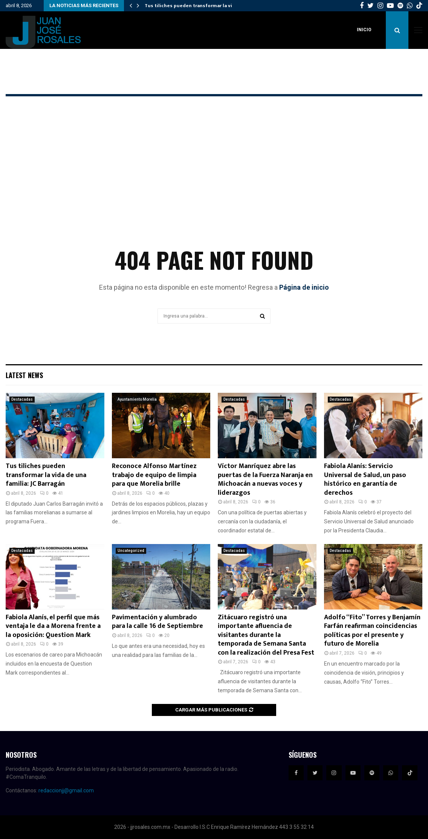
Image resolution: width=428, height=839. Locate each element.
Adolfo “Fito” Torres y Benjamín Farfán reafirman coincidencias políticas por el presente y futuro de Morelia (372, 630)
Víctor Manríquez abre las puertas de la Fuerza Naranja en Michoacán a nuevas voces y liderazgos (265, 479)
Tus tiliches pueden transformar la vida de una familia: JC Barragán (46, 475)
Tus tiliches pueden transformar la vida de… (197, 6)
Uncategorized (131, 551)
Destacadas (22, 399)
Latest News (24, 375)
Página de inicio (304, 287)
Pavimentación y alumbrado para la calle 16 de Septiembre (157, 622)
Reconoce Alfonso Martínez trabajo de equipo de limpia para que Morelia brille (154, 475)
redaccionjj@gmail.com (66, 790)
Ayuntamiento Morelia (137, 399)
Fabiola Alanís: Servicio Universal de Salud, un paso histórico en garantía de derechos (365, 479)
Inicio (364, 29)
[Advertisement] (214, 183)
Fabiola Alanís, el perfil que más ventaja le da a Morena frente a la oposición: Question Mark (53, 626)
